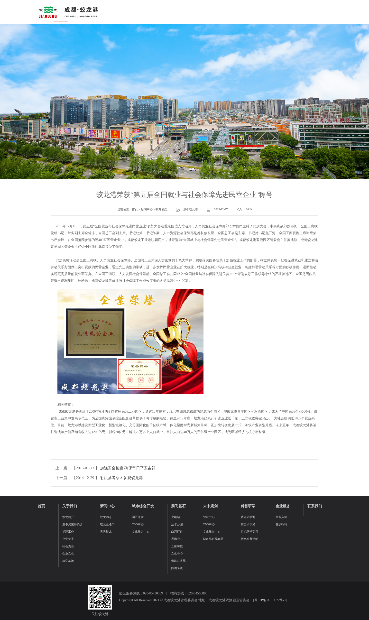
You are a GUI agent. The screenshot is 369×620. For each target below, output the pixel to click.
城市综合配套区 (213, 539)
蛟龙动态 (161, 209)
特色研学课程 (249, 531)
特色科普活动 (249, 539)
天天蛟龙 (106, 531)
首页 (135, 209)
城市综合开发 (143, 506)
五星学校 (177, 546)
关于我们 (69, 506)
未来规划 (210, 506)
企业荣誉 (68, 539)
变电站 (175, 517)
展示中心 (177, 539)
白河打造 (177, 531)
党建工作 (68, 531)
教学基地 (68, 561)
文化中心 (177, 553)
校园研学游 (248, 524)
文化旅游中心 (140, 531)
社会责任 (68, 546)
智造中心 (209, 517)
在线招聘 (281, 524)
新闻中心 (147, 209)
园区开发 (138, 517)
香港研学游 (248, 517)
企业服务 (283, 506)
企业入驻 (281, 517)
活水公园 (177, 524)
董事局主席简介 (72, 524)
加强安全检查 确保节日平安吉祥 (128, 468)
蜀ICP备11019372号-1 (270, 600)
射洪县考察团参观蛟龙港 (121, 478)
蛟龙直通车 (107, 524)
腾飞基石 (178, 506)
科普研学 (248, 506)
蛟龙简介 (68, 517)
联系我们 (314, 506)
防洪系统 (177, 568)
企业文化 (68, 553)
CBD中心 (138, 524)
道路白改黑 (178, 561)
